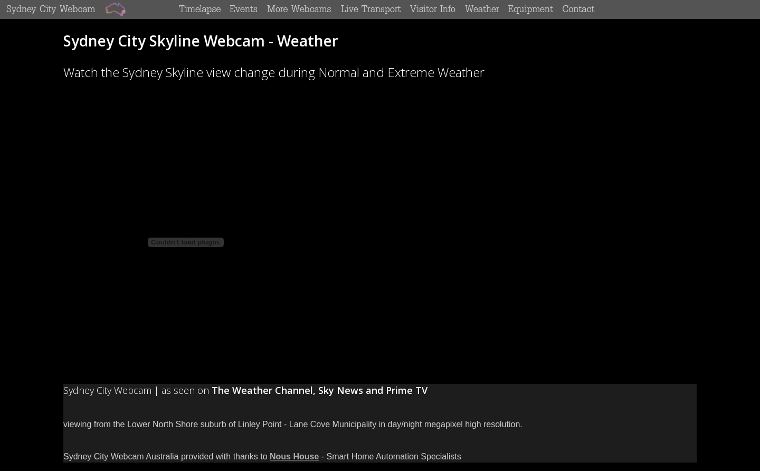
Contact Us (579, 9)
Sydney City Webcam (51, 9)
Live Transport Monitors (371, 9)
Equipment (531, 9)
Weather (481, 9)
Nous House (294, 456)
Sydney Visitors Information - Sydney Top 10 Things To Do (432, 9)
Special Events (244, 9)
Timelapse (200, 9)
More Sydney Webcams (299, 9)
